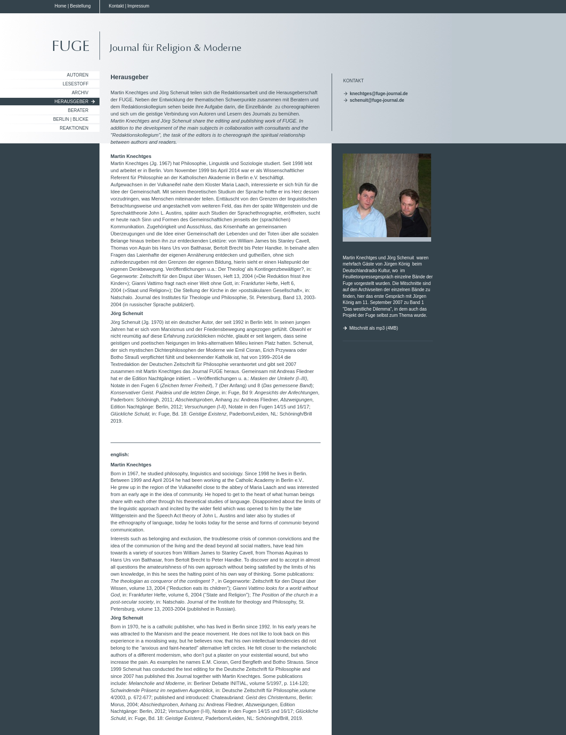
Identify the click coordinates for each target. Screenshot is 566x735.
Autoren (77, 75)
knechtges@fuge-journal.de (379, 93)
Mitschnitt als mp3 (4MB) (373, 328)
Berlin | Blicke (70, 119)
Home (60, 6)
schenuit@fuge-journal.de (377, 100)
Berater (78, 110)
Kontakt (116, 6)
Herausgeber (71, 101)
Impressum (138, 6)
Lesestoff (75, 83)
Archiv (80, 92)
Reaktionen (74, 128)
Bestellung (80, 6)
